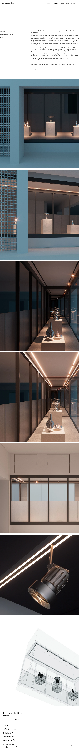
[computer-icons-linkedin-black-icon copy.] (11, 740)
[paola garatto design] (8, 3)
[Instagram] (13, 740)
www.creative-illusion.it (37, 60)
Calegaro (2, 31)
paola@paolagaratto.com (8, 736)
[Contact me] (16, 719)
